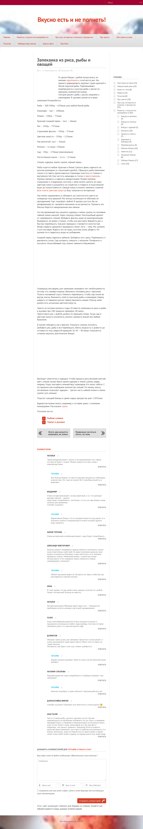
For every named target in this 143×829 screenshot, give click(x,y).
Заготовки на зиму (124, 37)
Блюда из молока (128, 121)
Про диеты (104, 37)
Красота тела (123, 89)
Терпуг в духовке (56, 422)
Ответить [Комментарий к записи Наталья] (102, 467)
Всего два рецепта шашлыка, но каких (58, 433)
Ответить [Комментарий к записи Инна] (102, 595)
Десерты (125, 130)
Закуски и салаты (128, 134)
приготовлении (92, 176)
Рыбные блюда (127, 160)
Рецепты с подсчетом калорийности (32, 37)
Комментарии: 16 (51, 71)
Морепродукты (127, 145)
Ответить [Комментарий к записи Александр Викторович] (102, 564)
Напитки (124, 151)
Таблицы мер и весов (27, 43)
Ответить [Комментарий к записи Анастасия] (102, 737)
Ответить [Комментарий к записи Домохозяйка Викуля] (102, 707)
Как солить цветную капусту (51, 190)
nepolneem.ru (72, 80)
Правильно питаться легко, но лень (86, 433)
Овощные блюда (128, 154)
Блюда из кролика (129, 116)
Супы (123, 163)
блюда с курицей (128, 127)
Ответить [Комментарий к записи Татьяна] (102, 485)
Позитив (7, 43)
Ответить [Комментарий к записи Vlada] (102, 629)
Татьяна (72, 749)
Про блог (64, 43)
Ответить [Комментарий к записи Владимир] (102, 507)
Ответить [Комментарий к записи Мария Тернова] (102, 539)
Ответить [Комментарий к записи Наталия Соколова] (102, 680)
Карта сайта (48, 43)
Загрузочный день (125, 86)
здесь (64, 406)
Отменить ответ (84, 749)
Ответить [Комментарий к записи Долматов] (102, 649)
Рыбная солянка (55, 418)
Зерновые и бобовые (126, 140)
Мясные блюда (127, 148)
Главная (6, 37)
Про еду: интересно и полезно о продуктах (74, 37)
